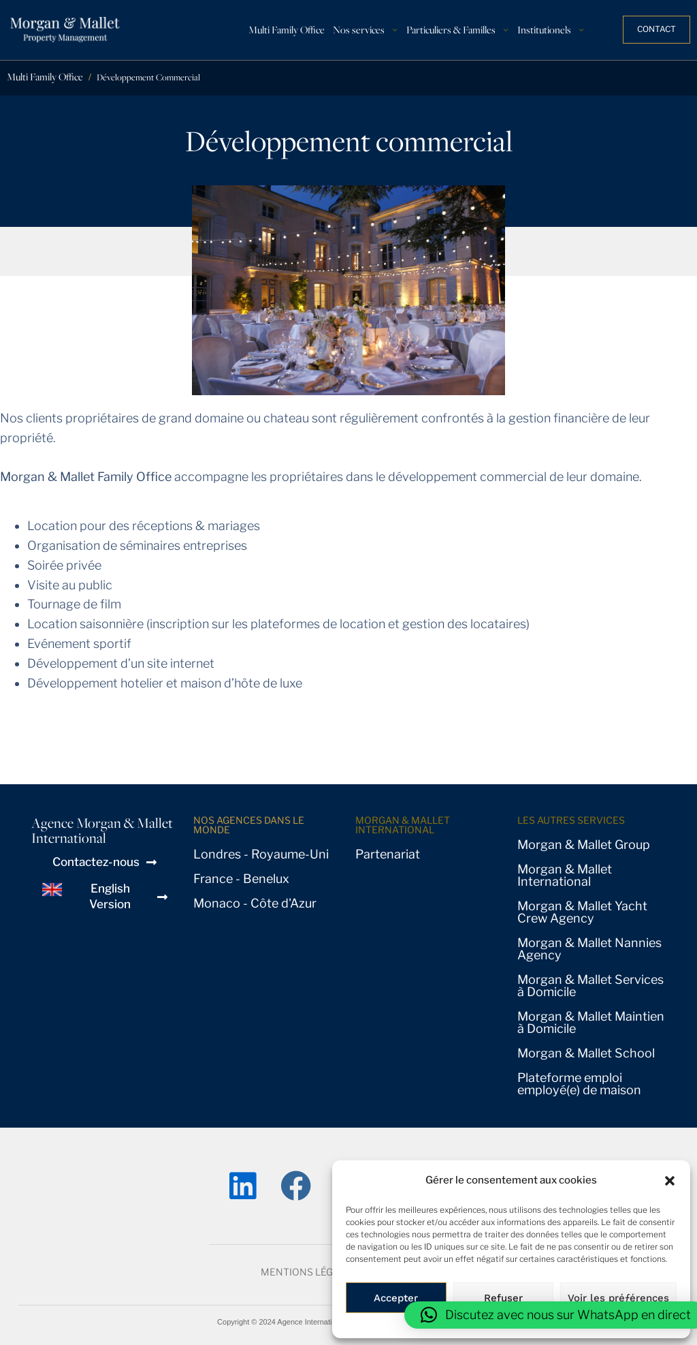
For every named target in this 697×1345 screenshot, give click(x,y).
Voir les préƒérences (618, 1298)
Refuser (503, 1298)
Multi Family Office (45, 76)
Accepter (396, 1298)
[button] (670, 1181)
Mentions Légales (309, 1272)
